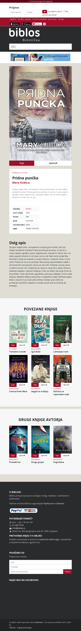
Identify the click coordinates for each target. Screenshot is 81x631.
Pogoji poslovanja (24, 627)
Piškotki (12, 627)
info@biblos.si (18, 528)
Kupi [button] (22, 163)
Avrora (28, 208)
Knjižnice (13, 19)
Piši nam (61, 19)
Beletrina (39, 622)
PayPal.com (49, 503)
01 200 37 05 (18, 525)
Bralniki (28, 19)
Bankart (60, 503)
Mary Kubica (21, 182)
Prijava (67, 571)
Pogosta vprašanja (39, 19)
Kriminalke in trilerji (19, 173)
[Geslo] (32, 12)
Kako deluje (52, 19)
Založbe (21, 19)
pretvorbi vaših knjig (49, 539)
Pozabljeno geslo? (55, 11)
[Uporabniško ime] (15, 12)
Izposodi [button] (53, 163)
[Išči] (40, 47)
